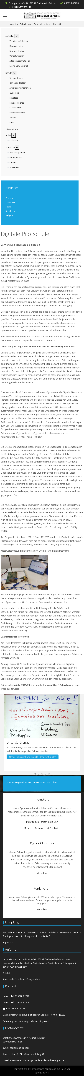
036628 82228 (71, 3)
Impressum (8, 942)
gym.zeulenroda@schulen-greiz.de (47, 1060)
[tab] (35, 774)
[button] (42, 716)
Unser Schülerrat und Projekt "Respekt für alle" (32, 756)
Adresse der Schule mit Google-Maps (21, 979)
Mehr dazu (42, 873)
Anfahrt (6, 972)
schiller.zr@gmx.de (21, 6)
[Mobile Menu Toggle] (5, 15)
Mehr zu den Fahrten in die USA (42, 821)
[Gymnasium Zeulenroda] (42, 15)
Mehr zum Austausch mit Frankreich (42, 828)
